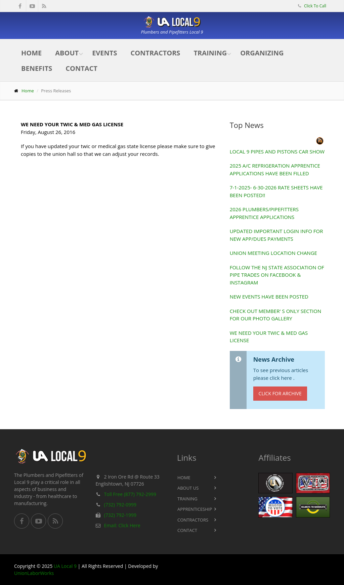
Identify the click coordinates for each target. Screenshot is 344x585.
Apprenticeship (194, 509)
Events (104, 52)
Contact (81, 68)
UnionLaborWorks (34, 573)
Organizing (262, 52)
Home (31, 52)
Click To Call (314, 6)
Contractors (155, 52)
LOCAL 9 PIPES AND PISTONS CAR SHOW (277, 151)
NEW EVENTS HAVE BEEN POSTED (269, 296)
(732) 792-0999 (120, 504)
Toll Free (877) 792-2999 (130, 494)
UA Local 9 (65, 566)
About (67, 52)
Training (210, 52)
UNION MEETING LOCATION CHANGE (273, 253)
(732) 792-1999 (120, 515)
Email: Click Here (122, 525)
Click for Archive (280, 393)
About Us (188, 488)
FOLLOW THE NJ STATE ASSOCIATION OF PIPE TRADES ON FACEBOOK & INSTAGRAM (277, 275)
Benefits (36, 68)
